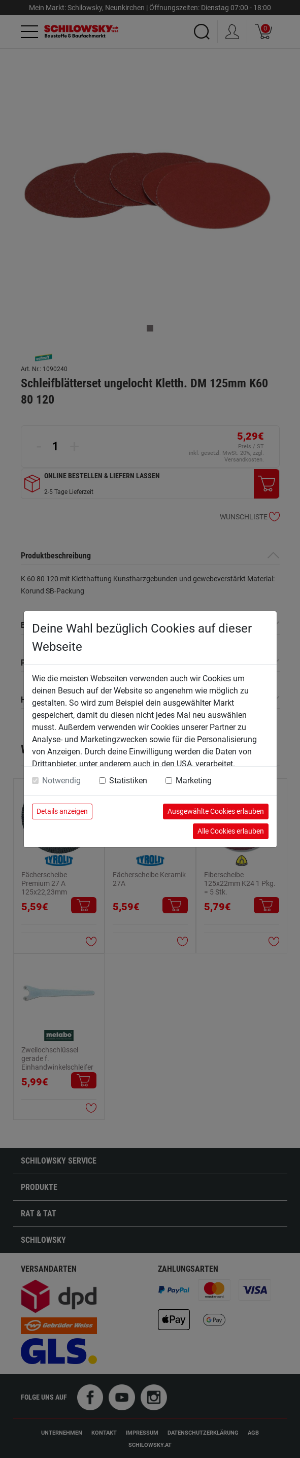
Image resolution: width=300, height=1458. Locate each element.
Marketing (194, 780)
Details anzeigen (62, 811)
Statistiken (128, 780)
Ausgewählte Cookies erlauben (216, 811)
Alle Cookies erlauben (230, 831)
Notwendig (61, 780)
